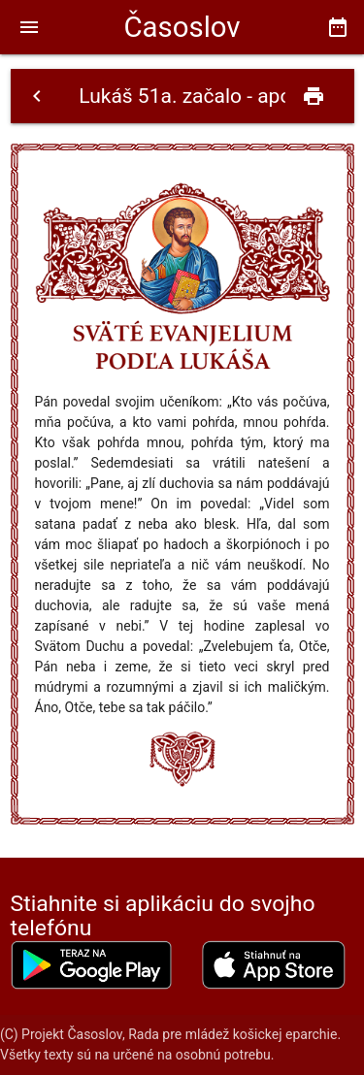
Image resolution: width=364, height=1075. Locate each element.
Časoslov (181, 27)
